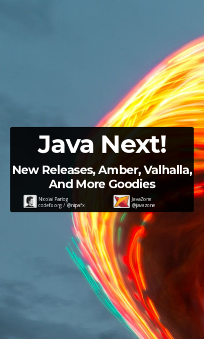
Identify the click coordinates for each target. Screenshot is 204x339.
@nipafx (75, 205)
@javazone (143, 205)
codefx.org (50, 205)
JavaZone (141, 199)
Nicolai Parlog (53, 199)
